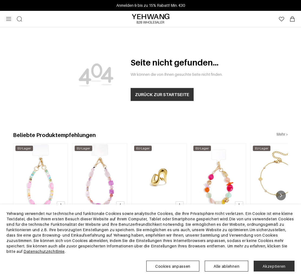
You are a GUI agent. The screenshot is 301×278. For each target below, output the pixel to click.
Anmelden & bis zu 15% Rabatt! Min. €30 (150, 5)
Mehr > (282, 134)
